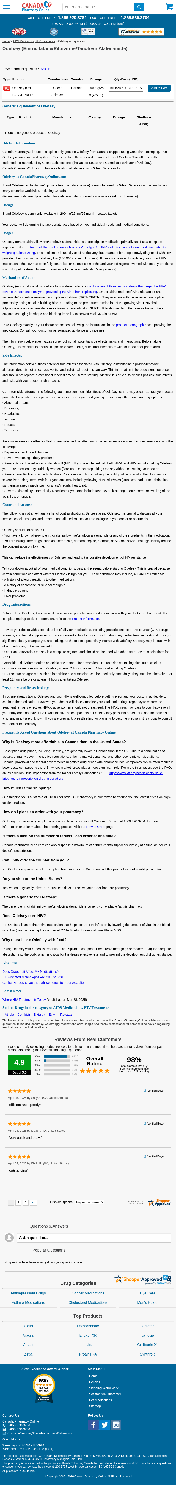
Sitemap (95, 1406)
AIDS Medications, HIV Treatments (34, 41)
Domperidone (88, 1326)
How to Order (95, 827)
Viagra (28, 1335)
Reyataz (66, 1014)
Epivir (53, 1014)
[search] (139, 7)
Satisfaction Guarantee (105, 1394)
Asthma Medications (28, 1303)
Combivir (23, 1014)
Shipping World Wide (104, 1388)
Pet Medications (100, 1400)
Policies (94, 1382)
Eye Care (147, 1293)
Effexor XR (88, 1335)
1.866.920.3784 (72, 17)
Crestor (148, 1326)
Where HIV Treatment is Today (24, 999)
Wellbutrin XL (148, 1345)
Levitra (88, 1345)
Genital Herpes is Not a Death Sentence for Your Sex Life (43, 982)
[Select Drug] (126, 88)
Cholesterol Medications (88, 1303)
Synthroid (148, 1354)
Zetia (28, 1354)
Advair (28, 1345)
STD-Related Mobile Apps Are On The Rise (33, 977)
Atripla (9, 1014)
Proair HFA (88, 1354)
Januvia (147, 1335)
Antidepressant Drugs (28, 1293)
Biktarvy (39, 1014)
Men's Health (147, 1303)
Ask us (45, 69)
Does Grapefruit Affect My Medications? (30, 971)
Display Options (61, 1202)
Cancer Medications (88, 1293)
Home (6, 41)
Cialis (28, 1326)
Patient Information (85, 619)
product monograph (130, 325)
